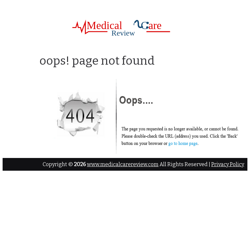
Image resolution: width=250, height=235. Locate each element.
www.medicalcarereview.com (123, 164)
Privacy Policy (227, 164)
